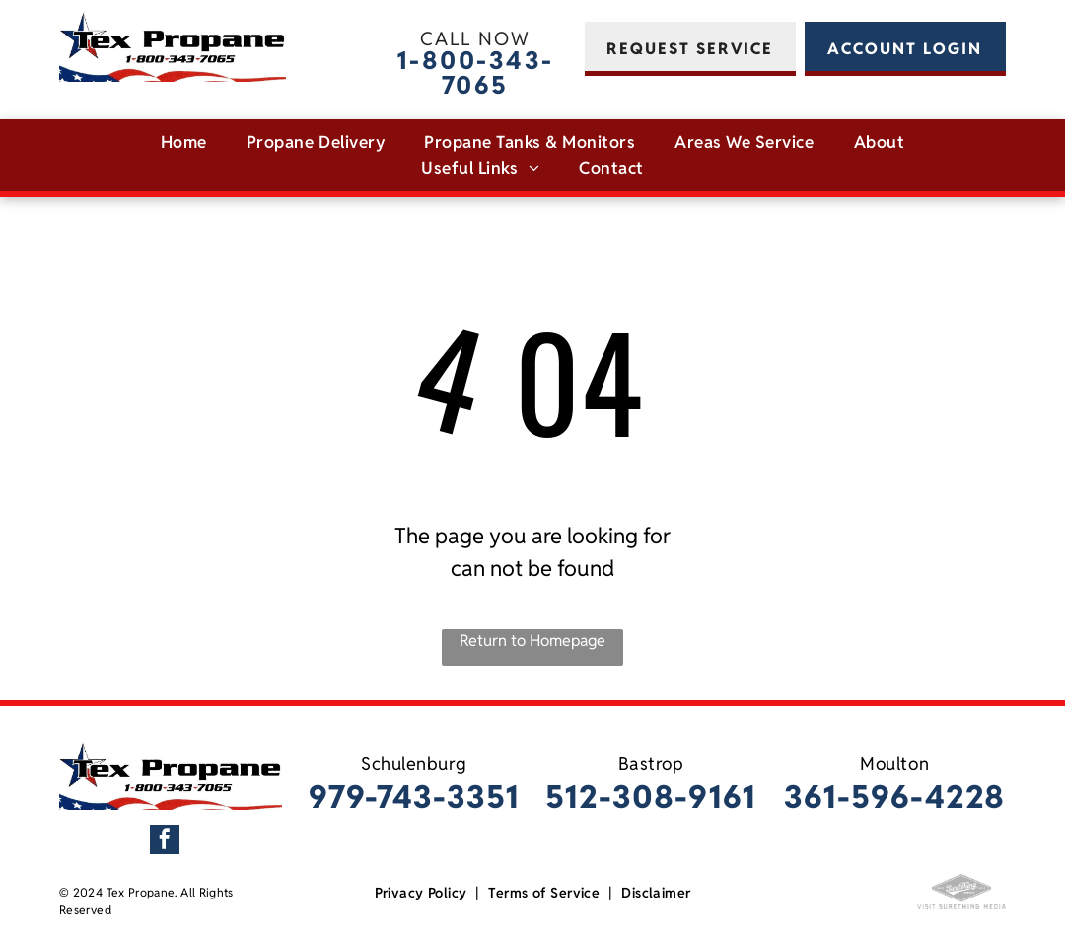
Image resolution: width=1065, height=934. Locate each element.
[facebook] (164, 842)
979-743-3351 (414, 796)
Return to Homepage (532, 640)
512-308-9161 (650, 796)
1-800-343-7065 (475, 72)
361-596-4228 (895, 796)
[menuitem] (184, 143)
